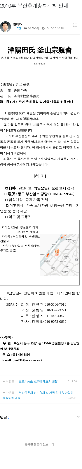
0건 (17, 28)
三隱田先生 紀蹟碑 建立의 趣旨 (38, 381)
